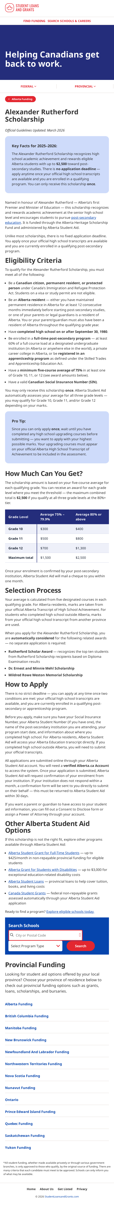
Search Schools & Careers (69, 21)
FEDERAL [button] (28, 86)
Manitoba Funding (20, 1028)
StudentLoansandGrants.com (62, 1196)
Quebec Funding (19, 1123)
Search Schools (23, 925)
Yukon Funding (18, 1147)
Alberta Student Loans (26, 881)
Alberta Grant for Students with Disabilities (42, 869)
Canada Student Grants (27, 893)
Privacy (82, 1189)
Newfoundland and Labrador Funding (37, 1052)
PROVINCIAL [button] (85, 86)
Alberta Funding (20, 99)
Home (31, 1189)
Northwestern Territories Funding (33, 1064)
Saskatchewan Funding (25, 1135)
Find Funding (34, 21)
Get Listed (65, 1189)
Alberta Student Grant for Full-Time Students (43, 853)
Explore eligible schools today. (70, 911)
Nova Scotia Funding (22, 1075)
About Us (47, 1189)
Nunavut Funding (20, 1087)
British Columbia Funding (26, 1016)
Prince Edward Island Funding (30, 1111)
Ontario (11, 1099)
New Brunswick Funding (25, 1040)
